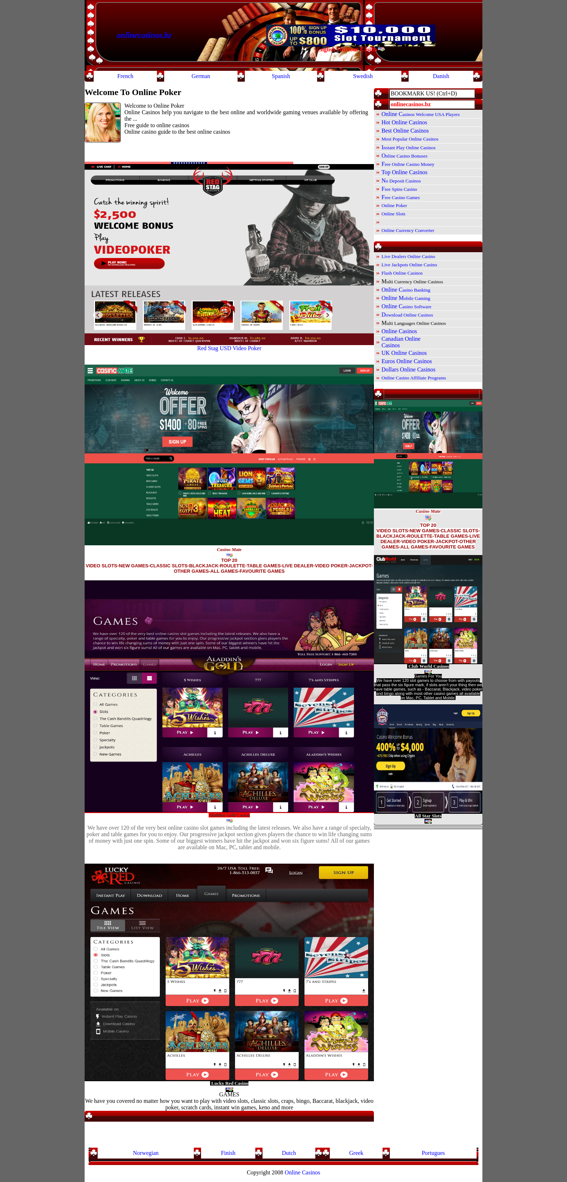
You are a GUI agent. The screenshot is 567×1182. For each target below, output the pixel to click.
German (201, 76)
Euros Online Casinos (406, 361)
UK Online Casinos (404, 353)
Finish (228, 1153)
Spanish (281, 76)
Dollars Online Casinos (408, 369)
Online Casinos (399, 331)
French (125, 76)
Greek (356, 1153)
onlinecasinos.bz (144, 35)
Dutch (289, 1153)
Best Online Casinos (405, 131)
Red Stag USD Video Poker (229, 348)
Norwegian (145, 1153)
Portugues (433, 1153)
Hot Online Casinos (404, 122)
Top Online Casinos (404, 172)
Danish (441, 76)
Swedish (362, 76)
